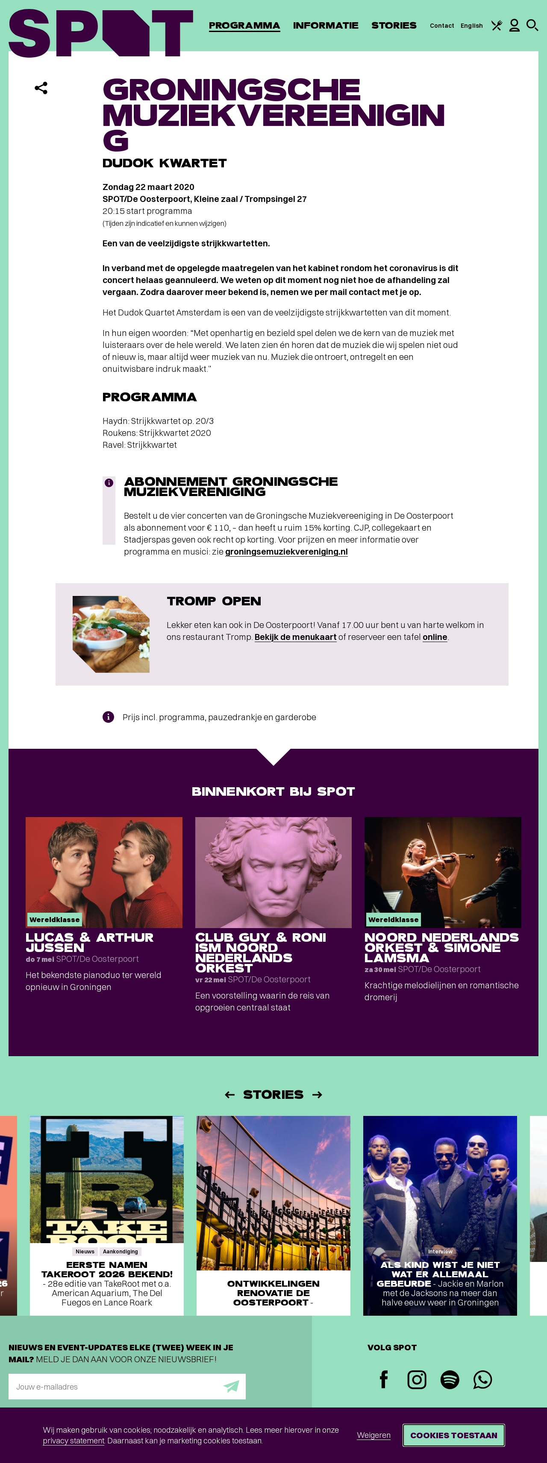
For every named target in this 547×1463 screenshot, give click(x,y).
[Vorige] (229, 1094)
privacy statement (73, 1440)
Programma (244, 25)
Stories (394, 25)
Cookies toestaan (453, 1435)
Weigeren (374, 1435)
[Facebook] (384, 1380)
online (435, 636)
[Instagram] (416, 1381)
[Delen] (41, 88)
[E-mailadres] (127, 1386)
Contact (442, 25)
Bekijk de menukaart (296, 636)
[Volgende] (317, 1094)
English (472, 25)
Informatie (326, 25)
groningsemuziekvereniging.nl (286, 551)
